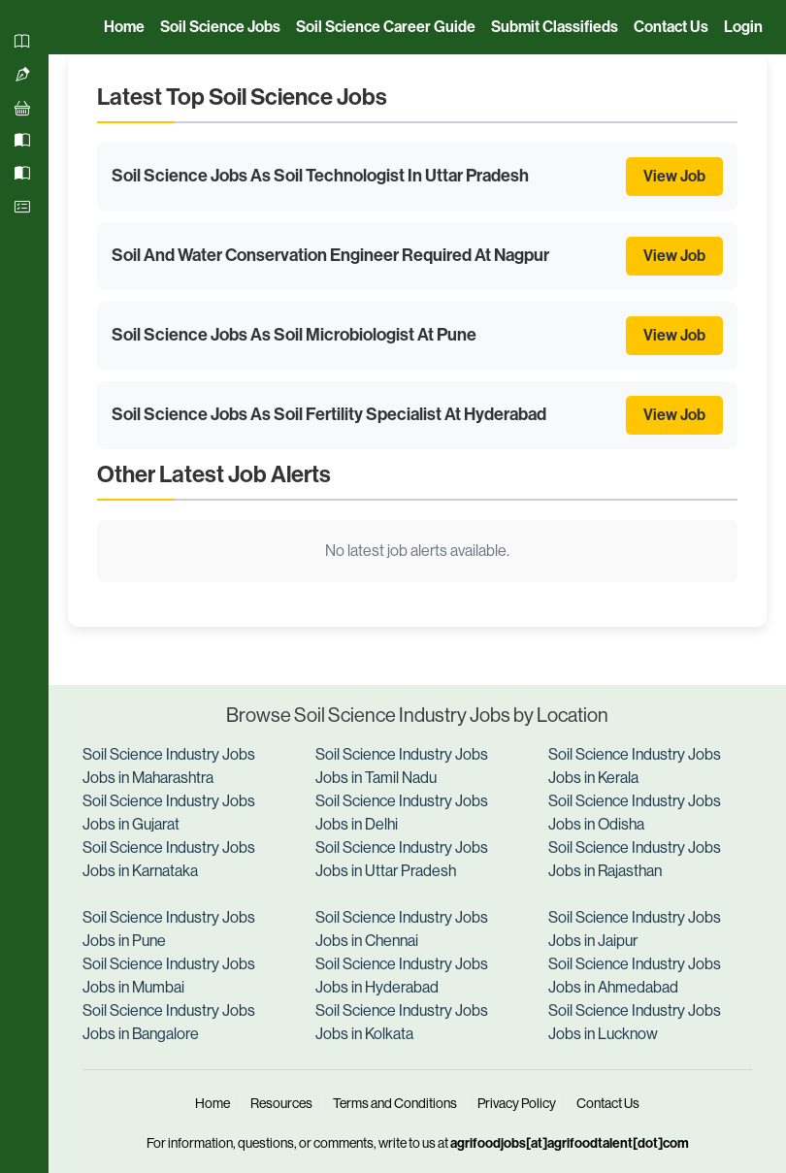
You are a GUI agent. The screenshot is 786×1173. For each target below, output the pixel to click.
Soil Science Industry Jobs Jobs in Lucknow (634, 1022)
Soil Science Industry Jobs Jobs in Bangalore (168, 1022)
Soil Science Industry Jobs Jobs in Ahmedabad (634, 975)
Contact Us (607, 1103)
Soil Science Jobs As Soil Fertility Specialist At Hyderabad (329, 414)
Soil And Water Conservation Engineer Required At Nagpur (330, 255)
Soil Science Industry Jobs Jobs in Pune (168, 929)
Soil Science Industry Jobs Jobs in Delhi (401, 812)
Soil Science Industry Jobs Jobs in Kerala (634, 766)
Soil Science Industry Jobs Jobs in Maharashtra (168, 766)
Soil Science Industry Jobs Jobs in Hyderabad (401, 975)
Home (212, 1103)
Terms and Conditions (395, 1103)
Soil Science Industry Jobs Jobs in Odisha (634, 812)
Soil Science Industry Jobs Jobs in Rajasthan (634, 859)
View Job (674, 176)
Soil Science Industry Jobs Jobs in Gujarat (168, 812)
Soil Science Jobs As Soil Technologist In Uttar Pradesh (320, 175)
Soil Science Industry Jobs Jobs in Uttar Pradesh (401, 859)
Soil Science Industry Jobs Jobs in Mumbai (168, 975)
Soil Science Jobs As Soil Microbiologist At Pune (294, 334)
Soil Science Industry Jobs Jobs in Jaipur (634, 929)
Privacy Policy (516, 1103)
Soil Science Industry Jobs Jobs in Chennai (401, 929)
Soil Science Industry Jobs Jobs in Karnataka (168, 859)
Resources (281, 1103)
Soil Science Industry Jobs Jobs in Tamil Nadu (401, 766)
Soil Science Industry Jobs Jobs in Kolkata (401, 1022)
